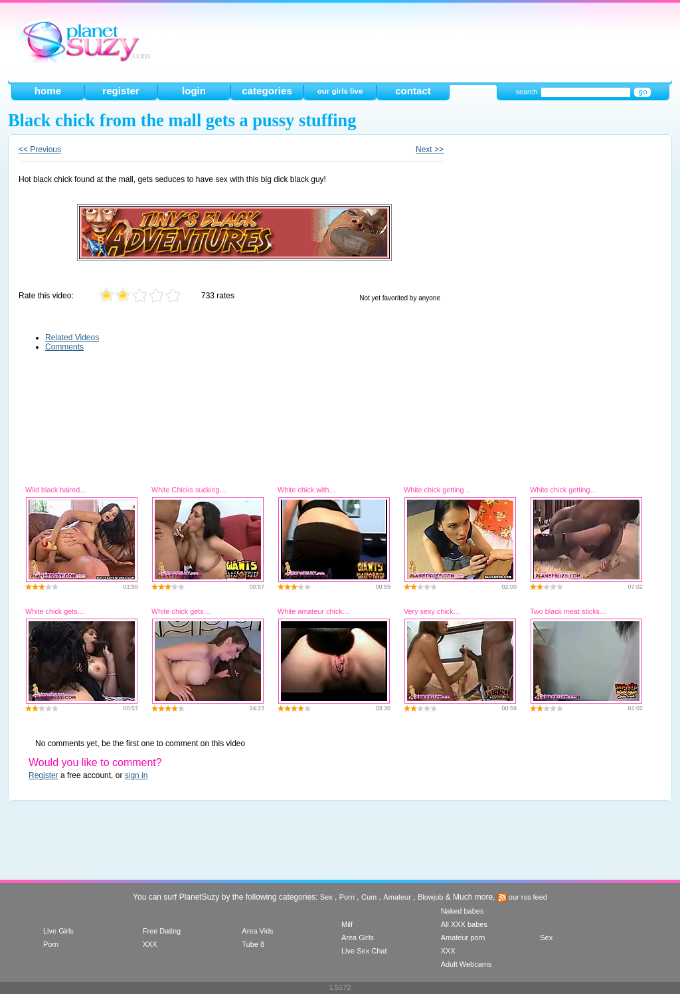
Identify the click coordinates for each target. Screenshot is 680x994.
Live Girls (58, 931)
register (120, 90)
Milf (347, 924)
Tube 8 (253, 944)
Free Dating (162, 931)
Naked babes (462, 911)
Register (43, 775)
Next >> (430, 149)
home (48, 90)
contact (413, 90)
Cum (369, 897)
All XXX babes (464, 924)
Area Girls (357, 938)
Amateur (397, 897)
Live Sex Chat (363, 951)
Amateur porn (463, 938)
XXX (150, 944)
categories (267, 90)
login (194, 90)
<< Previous (40, 149)
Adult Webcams (466, 964)
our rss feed (522, 897)
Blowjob (431, 897)
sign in (136, 775)
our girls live (340, 91)
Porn (347, 897)
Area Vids (258, 931)
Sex (326, 897)
